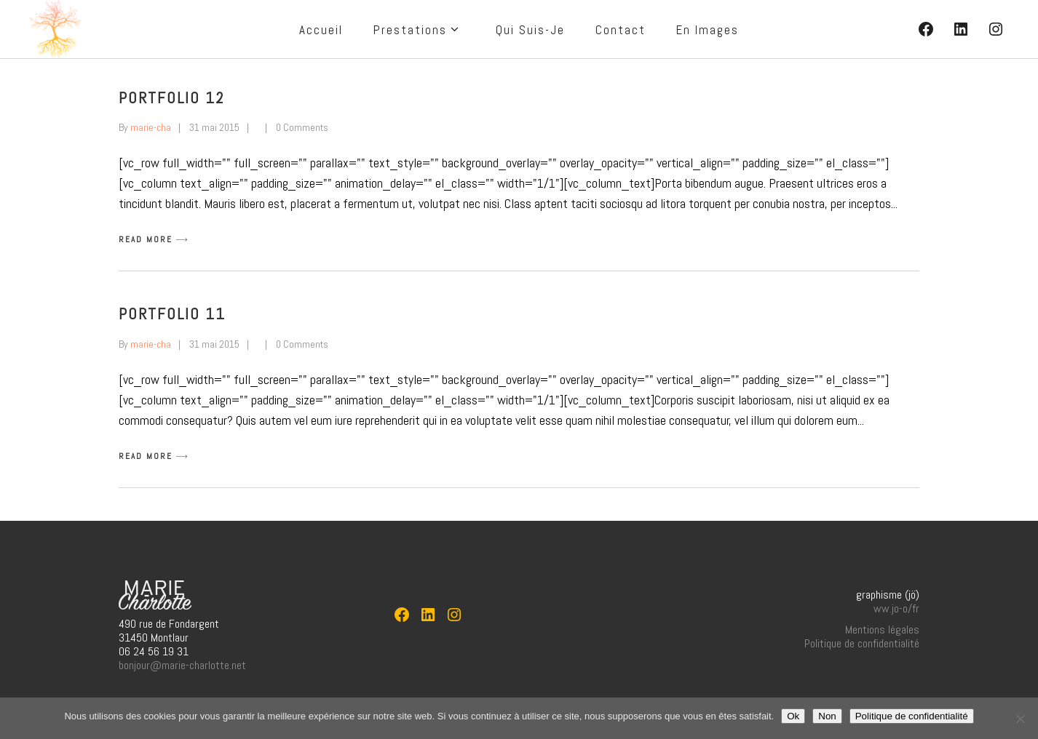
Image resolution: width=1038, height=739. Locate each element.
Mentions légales (882, 629)
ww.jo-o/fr (896, 608)
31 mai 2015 (214, 127)
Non (827, 716)
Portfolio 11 (172, 313)
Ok (793, 716)
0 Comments (302, 127)
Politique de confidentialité (861, 643)
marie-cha (150, 127)
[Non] (1020, 718)
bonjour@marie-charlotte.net (182, 665)
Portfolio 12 (172, 97)
